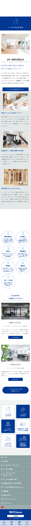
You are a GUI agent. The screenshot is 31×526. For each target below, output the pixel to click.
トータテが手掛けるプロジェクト (13, 487)
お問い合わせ (7, 495)
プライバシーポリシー (10, 499)
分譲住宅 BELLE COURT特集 (12, 483)
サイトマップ (7, 503)
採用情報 (6, 491)
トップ (5, 457)
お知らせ (6, 461)
